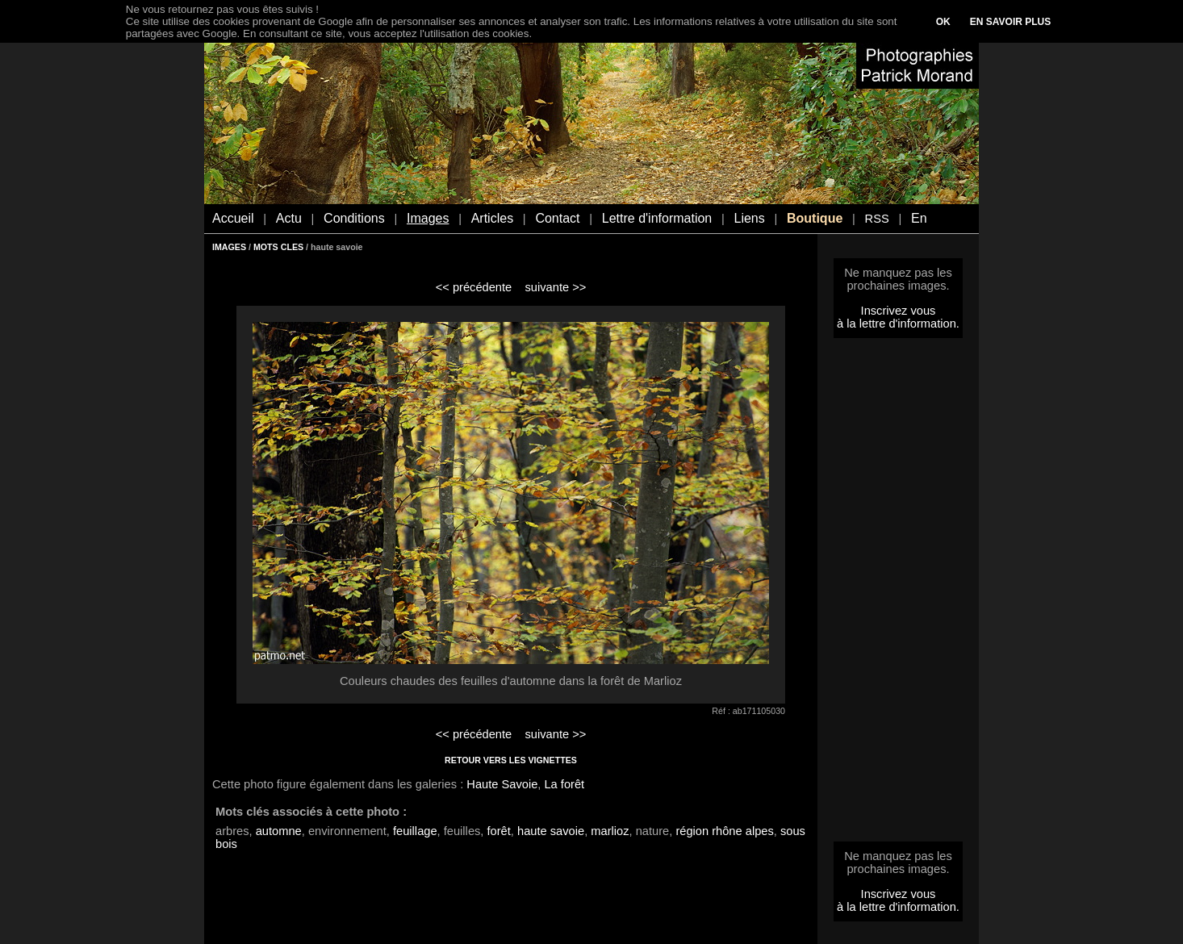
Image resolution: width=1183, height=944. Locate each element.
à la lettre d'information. (898, 323)
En (919, 218)
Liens (749, 218)
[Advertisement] (898, 595)
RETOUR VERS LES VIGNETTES (511, 760)
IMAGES (229, 247)
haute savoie (550, 831)
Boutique (814, 218)
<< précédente (474, 287)
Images (428, 218)
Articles (492, 218)
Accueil (233, 218)
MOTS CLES (278, 247)
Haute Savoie (501, 784)
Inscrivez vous (898, 310)
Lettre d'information (657, 218)
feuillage (415, 831)
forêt (499, 831)
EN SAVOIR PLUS (1010, 21)
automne (279, 831)
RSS (877, 218)
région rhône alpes (724, 831)
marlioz (610, 831)
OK (943, 21)
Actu (289, 218)
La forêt (564, 784)
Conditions (354, 218)
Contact (557, 218)
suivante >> (556, 287)
